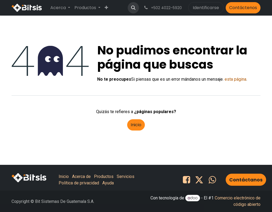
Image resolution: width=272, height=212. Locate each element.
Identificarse (206, 8)
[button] (133, 7)
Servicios (125, 176)
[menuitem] (60, 7)
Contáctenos (243, 8)
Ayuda (108, 182)
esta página (235, 79)
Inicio (136, 125)
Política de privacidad (79, 182)
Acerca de (81, 176)
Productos (104, 176)
